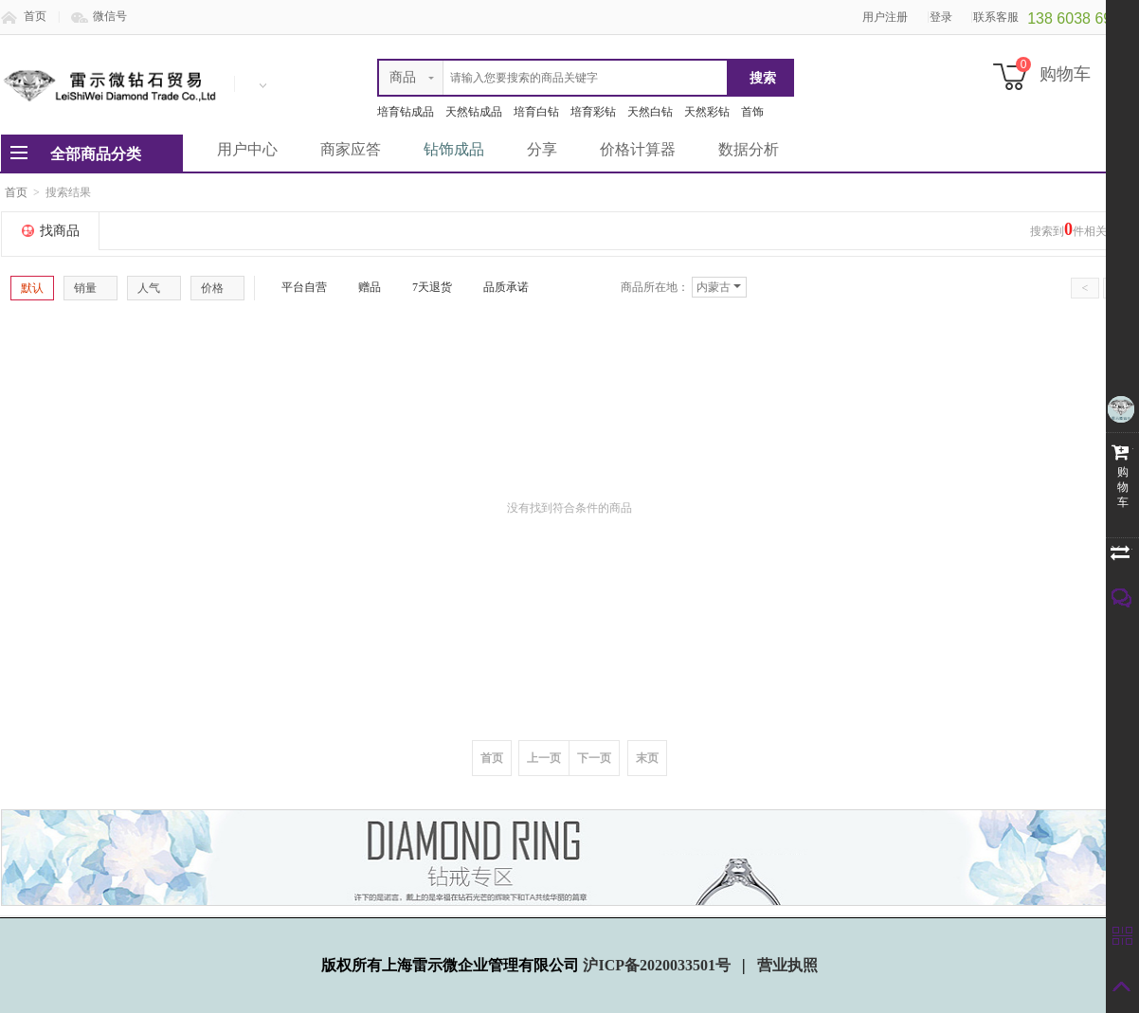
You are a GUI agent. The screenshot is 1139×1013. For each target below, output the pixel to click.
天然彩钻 (707, 111)
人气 (154, 288)
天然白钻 (650, 111)
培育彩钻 (593, 111)
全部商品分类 (95, 154)
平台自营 (296, 287)
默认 (32, 288)
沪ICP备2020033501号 (658, 965)
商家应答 (350, 149)
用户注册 (885, 17)
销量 (90, 288)
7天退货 (424, 287)
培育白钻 (536, 111)
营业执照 (787, 965)
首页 (35, 16)
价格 (217, 288)
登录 (941, 17)
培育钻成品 (405, 111)
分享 (542, 149)
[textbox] (553, 78)
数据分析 (748, 149)
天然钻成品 (473, 111)
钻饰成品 (454, 149)
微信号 (110, 16)
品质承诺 (498, 287)
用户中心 (247, 149)
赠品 (362, 287)
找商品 (60, 231)
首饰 (752, 111)
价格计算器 (638, 149)
